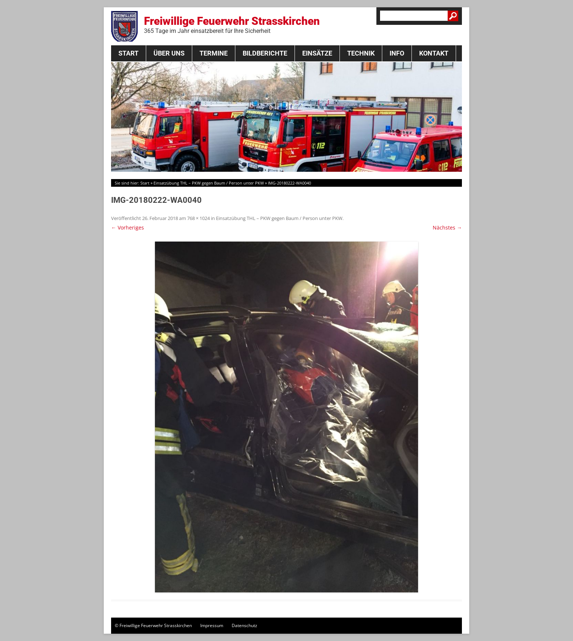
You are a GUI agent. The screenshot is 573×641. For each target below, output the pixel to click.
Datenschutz (244, 625)
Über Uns (169, 53)
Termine (214, 53)
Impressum (211, 625)
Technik (361, 53)
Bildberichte (265, 53)
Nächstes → (447, 227)
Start (128, 53)
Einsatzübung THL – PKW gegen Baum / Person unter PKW (208, 183)
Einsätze (317, 53)
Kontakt (433, 53)
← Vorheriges (127, 227)
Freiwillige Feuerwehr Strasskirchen (232, 24)
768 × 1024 (198, 218)
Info (397, 53)
